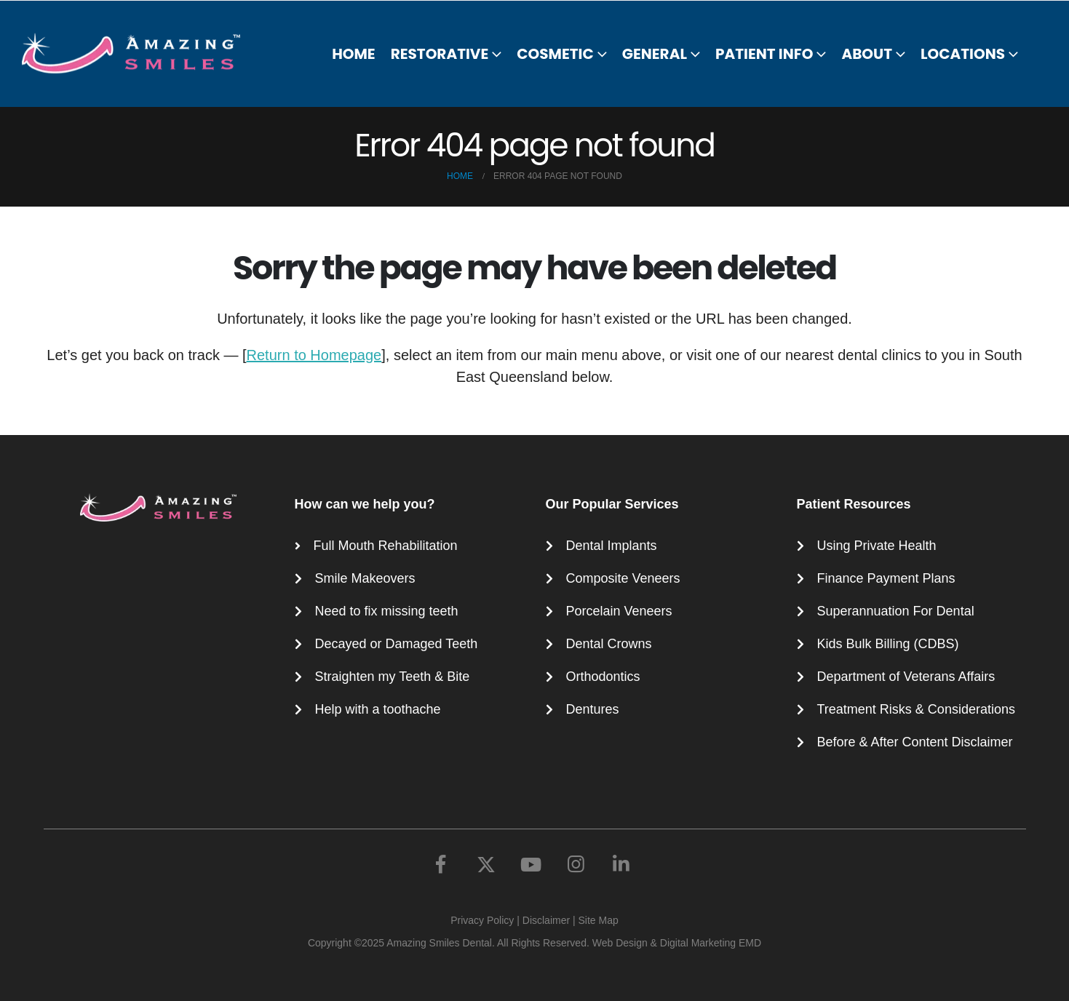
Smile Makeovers (365, 578)
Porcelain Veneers (619, 611)
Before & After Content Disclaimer (915, 742)
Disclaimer (546, 920)
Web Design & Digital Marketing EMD (676, 943)
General (654, 54)
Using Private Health (877, 545)
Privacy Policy (482, 920)
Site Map (599, 920)
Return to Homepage (314, 355)
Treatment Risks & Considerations (916, 709)
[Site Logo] (140, 53)
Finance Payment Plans (886, 578)
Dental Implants (611, 545)
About (866, 54)
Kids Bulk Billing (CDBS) (888, 644)
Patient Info (764, 54)
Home (353, 54)
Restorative (440, 54)
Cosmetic (555, 54)
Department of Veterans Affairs (906, 676)
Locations (963, 54)
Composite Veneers (623, 578)
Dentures (592, 709)
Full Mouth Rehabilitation (386, 545)
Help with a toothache (378, 709)
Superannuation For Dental (895, 611)
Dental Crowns (609, 644)
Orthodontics (603, 676)
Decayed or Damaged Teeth (396, 644)
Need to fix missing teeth (386, 611)
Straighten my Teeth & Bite (392, 676)
